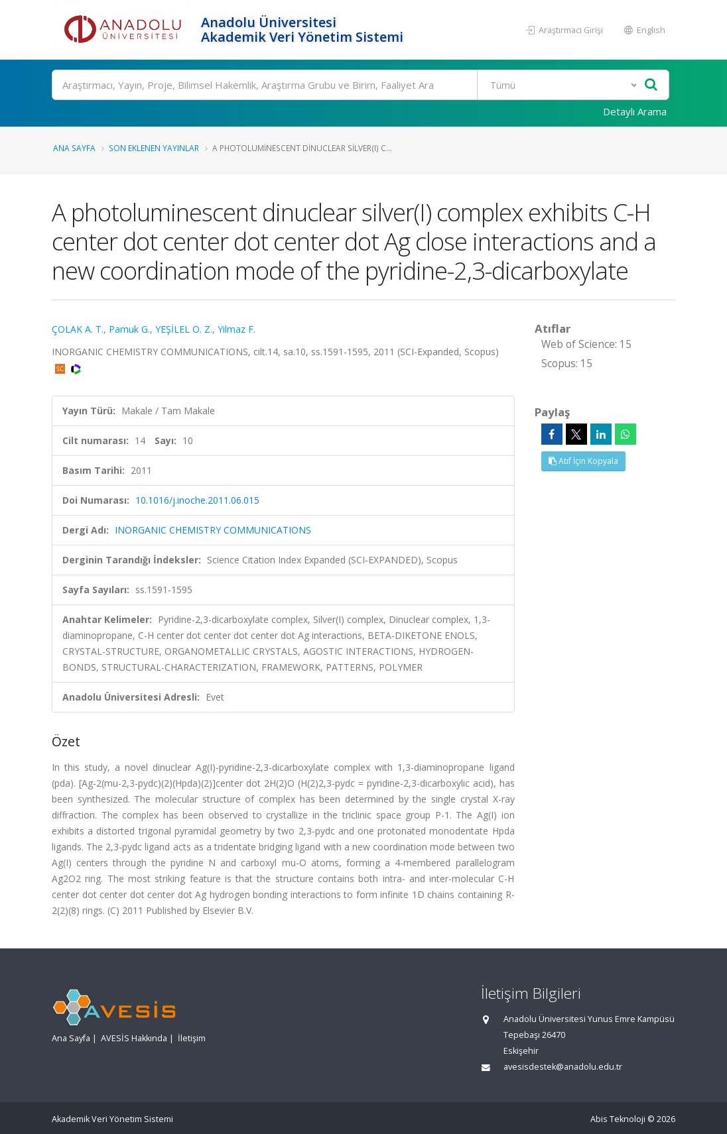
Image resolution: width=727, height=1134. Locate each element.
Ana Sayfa (74, 147)
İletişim (192, 1038)
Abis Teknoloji (617, 1119)
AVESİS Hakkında (134, 1038)
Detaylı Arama (635, 111)
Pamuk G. (129, 329)
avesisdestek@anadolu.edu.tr (562, 1066)
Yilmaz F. (236, 329)
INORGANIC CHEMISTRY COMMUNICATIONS (213, 530)
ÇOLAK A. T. (77, 329)
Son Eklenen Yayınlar (154, 147)
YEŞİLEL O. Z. (183, 329)
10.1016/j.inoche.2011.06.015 (197, 500)
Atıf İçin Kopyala (583, 461)
